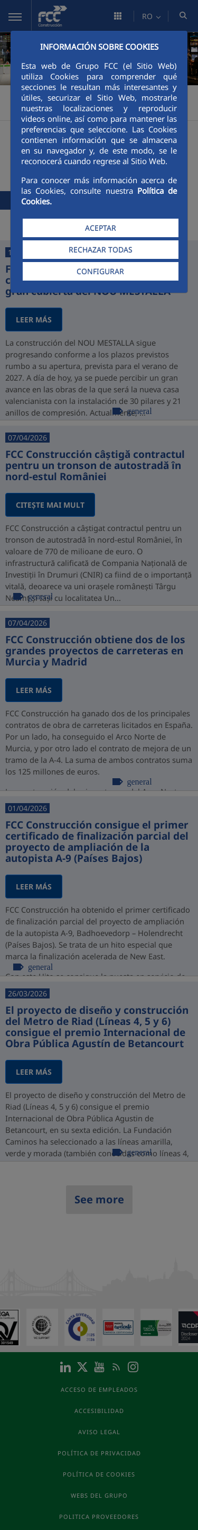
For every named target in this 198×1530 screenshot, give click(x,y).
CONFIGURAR (100, 271)
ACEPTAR (100, 228)
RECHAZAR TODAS (101, 250)
